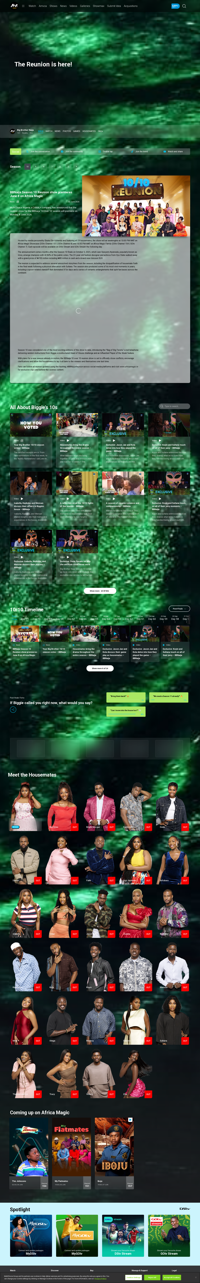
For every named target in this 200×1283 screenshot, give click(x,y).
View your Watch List (17, 1246)
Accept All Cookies (172, 1277)
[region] (100, 1277)
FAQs (174, 1249)
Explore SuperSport (57, 1249)
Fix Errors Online (137, 1246)
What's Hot (55, 1246)
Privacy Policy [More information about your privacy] (100, 1279)
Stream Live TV (15, 1243)
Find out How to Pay (139, 1249)
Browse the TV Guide (58, 1243)
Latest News (55, 1252)
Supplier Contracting (179, 1252)
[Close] (196, 1277)
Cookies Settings (134, 1277)
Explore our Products (97, 1243)
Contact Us (136, 1252)
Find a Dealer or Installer (99, 1252)
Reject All (152, 1277)
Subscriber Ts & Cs (178, 1243)
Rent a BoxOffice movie (18, 1249)
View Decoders (95, 1249)
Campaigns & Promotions (181, 1246)
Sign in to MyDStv (138, 1243)
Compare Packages (97, 1246)
